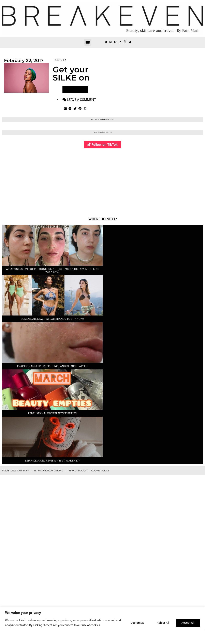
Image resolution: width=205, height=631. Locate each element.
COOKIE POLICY (100, 470)
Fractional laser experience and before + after (52, 366)
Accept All (187, 622)
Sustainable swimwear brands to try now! (52, 318)
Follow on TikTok (104, 145)
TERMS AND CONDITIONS (48, 470)
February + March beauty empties (52, 413)
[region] (102, 619)
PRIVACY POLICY (77, 470)
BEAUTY (60, 60)
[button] (87, 42)
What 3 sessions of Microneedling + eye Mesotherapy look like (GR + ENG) (52, 270)
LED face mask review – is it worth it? (52, 460)
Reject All (163, 622)
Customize (137, 622)
